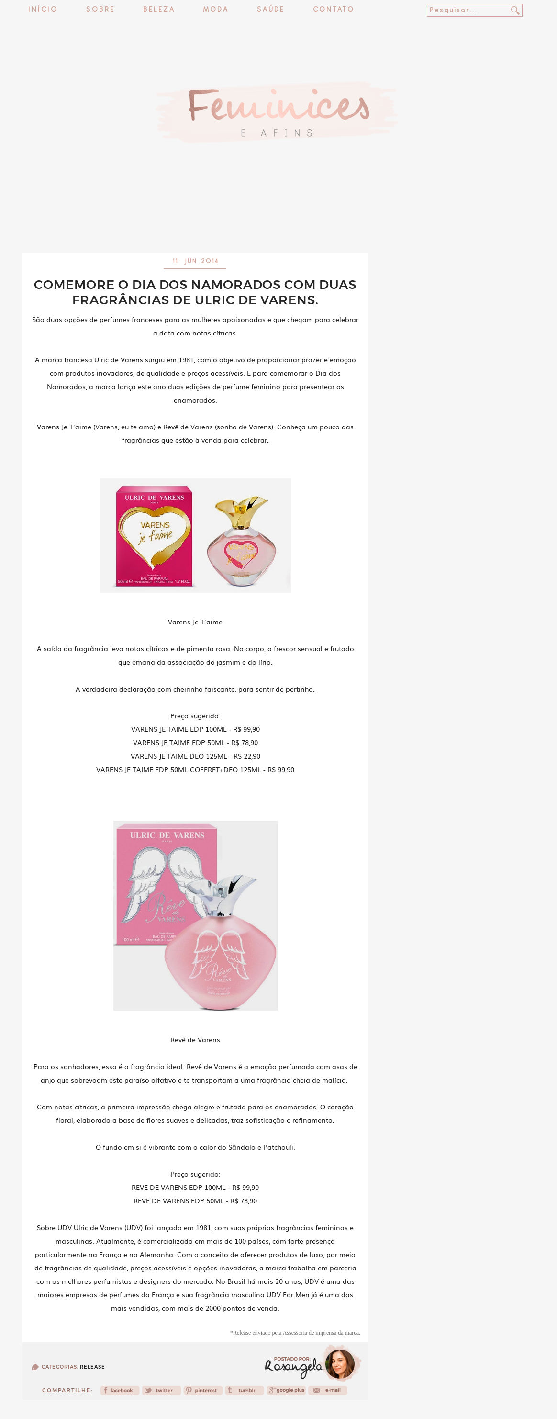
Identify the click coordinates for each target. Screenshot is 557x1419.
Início (43, 10)
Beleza (159, 10)
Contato (334, 10)
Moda (216, 10)
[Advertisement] (278, 227)
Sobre (100, 10)
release (92, 1367)
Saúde (271, 10)
